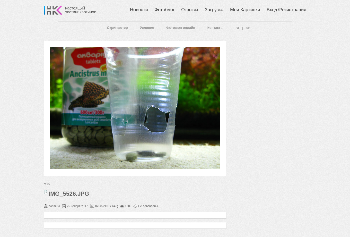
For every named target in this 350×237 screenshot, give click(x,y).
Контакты (215, 28)
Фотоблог (165, 9)
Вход (272, 9)
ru (237, 28)
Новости (139, 9)
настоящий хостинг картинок (80, 10)
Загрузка (214, 9)
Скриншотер (117, 28)
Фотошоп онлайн (180, 28)
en (248, 28)
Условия (147, 28)
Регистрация (292, 9)
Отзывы (189, 9)
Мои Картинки (245, 9)
